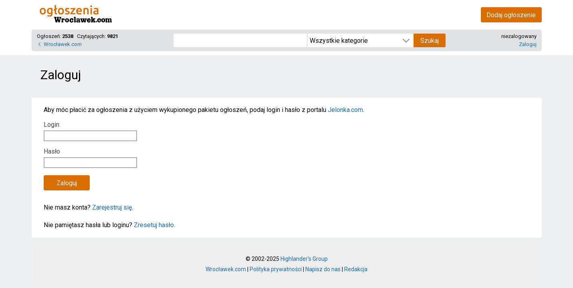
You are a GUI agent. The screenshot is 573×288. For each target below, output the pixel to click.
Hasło (52, 151)
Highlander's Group (304, 259)
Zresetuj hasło (154, 225)
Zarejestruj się (112, 207)
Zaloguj (528, 44)
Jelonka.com (345, 110)
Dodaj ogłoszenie (511, 15)
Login (51, 124)
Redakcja (355, 269)
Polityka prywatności (276, 269)
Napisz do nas (323, 269)
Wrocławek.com (63, 44)
